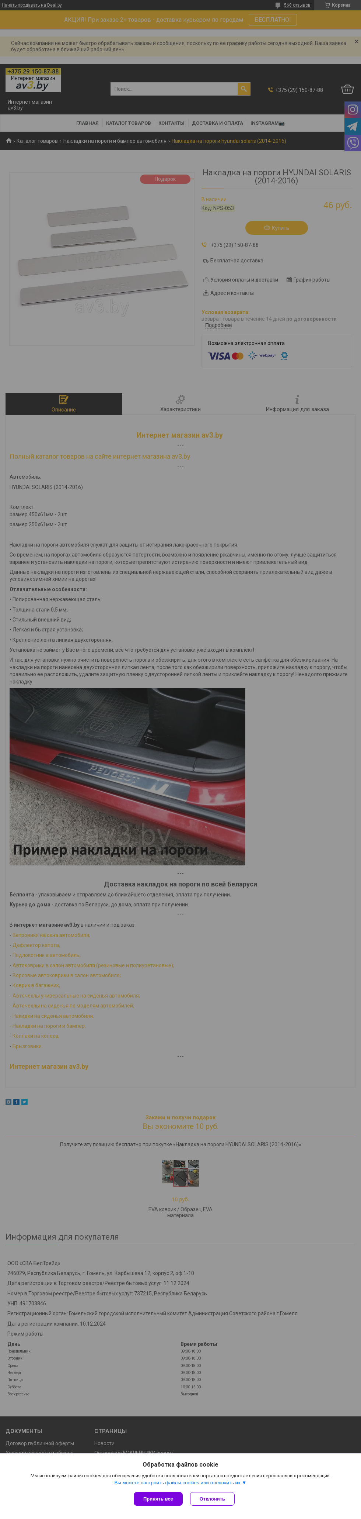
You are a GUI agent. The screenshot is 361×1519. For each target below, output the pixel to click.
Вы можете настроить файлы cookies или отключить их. (178, 1482)
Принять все (158, 1499)
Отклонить (212, 1499)
